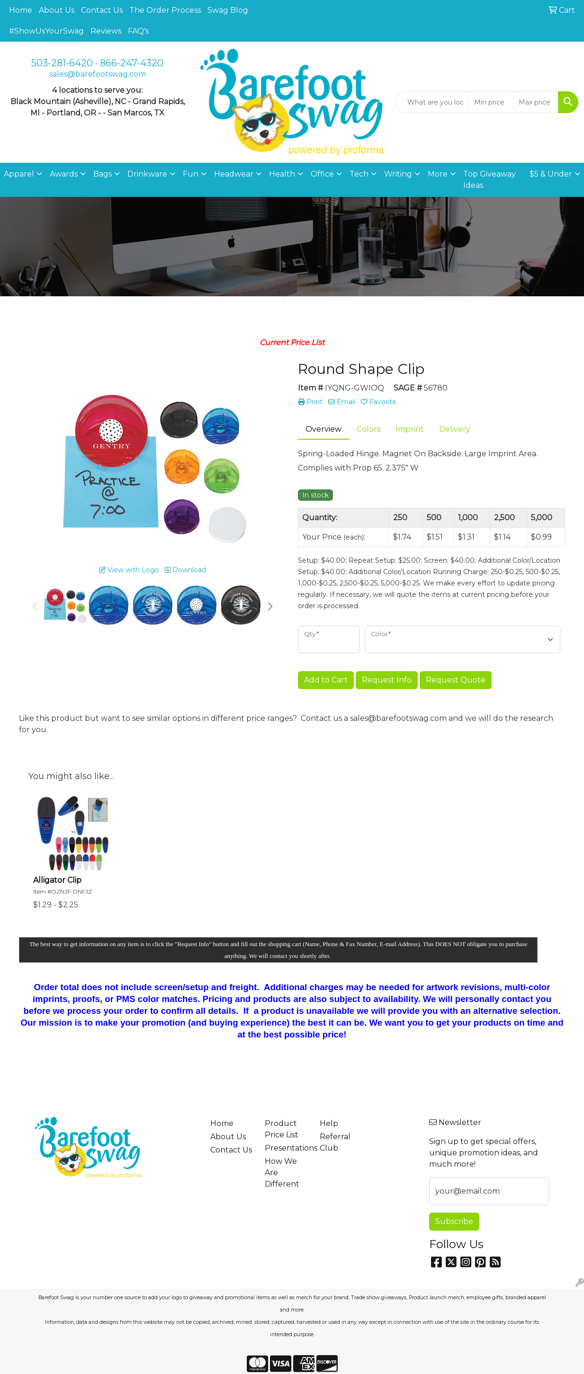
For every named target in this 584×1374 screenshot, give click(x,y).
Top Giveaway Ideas (489, 179)
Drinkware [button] (147, 173)
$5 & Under (551, 173)
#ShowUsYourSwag (46, 31)
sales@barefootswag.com (97, 74)
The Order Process (165, 10)
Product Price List (281, 1129)
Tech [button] (359, 173)
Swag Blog (227, 10)
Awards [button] (64, 173)
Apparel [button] (19, 173)
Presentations (286, 1148)
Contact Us (102, 10)
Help (329, 1123)
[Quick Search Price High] (535, 102)
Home (20, 10)
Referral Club (335, 1142)
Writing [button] (398, 173)
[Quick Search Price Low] (491, 102)
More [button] (438, 173)
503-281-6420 (62, 63)
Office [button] (322, 173)
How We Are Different (282, 1172)
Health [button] (282, 173)
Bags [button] (102, 173)
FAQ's (138, 31)
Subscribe (454, 1221)
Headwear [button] (233, 173)
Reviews (105, 31)
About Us (56, 10)
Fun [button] (190, 173)
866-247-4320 (131, 63)
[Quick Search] (432, 102)
